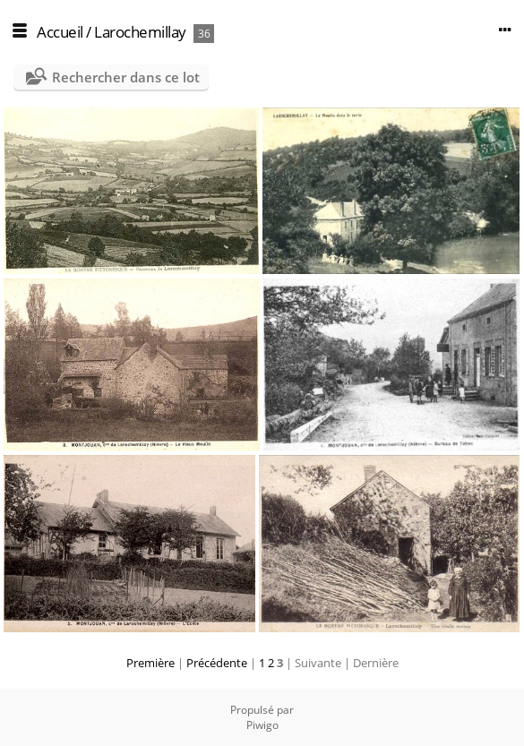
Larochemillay (140, 31)
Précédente (216, 663)
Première (150, 663)
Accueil (60, 31)
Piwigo (262, 725)
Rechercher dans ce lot (126, 77)
